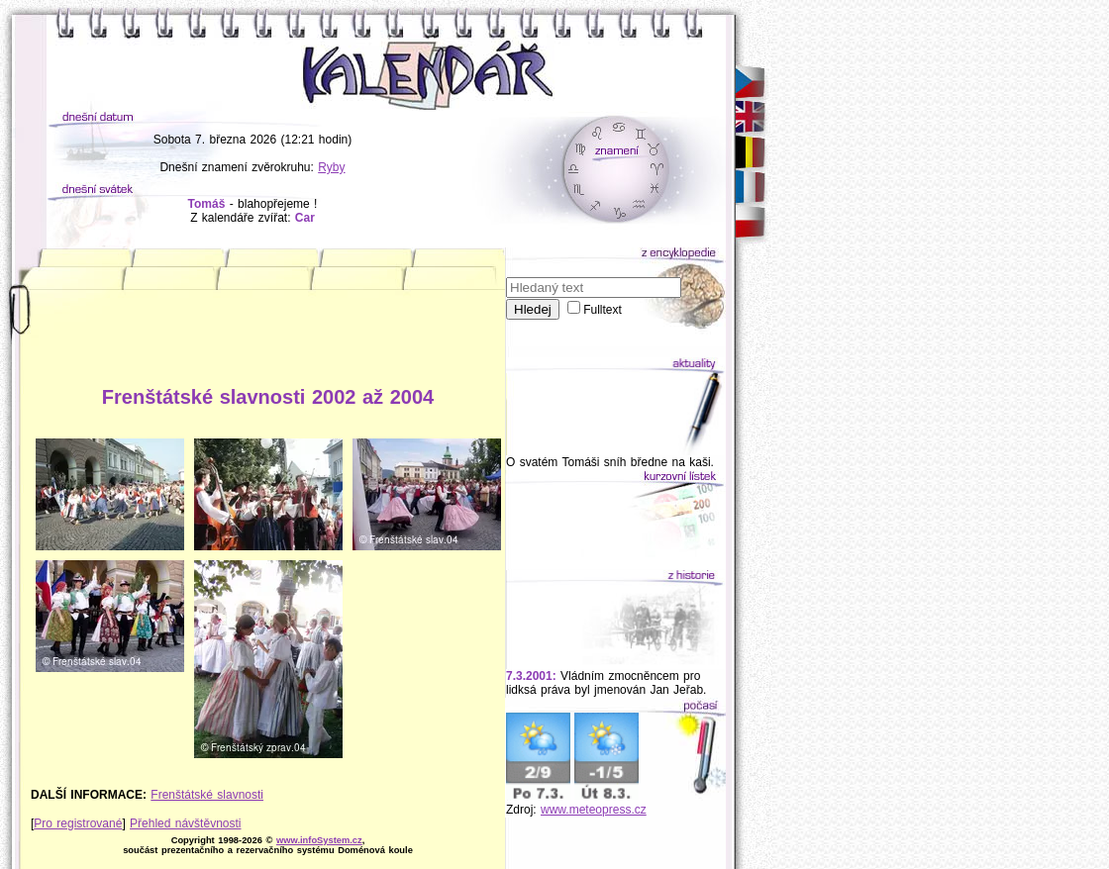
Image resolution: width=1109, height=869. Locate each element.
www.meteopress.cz (594, 810)
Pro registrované (78, 823)
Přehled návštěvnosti (185, 823)
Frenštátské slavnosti (207, 795)
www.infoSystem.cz (319, 840)
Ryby (331, 167)
